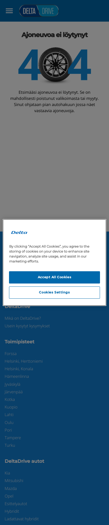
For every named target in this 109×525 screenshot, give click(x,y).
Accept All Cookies (54, 277)
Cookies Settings (54, 292)
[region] (54, 262)
